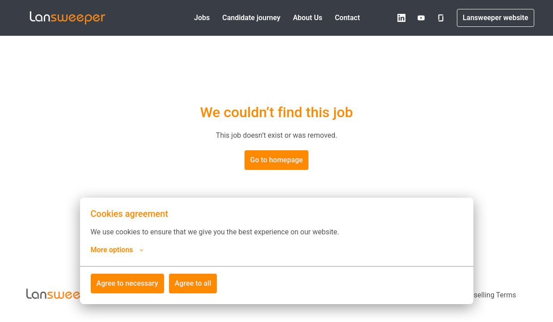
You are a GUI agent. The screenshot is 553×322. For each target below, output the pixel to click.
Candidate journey (251, 17)
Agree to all (193, 283)
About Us (307, 17)
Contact (347, 17)
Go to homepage (276, 160)
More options (117, 250)
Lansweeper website (495, 17)
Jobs (202, 17)
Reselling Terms (490, 295)
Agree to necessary (127, 283)
